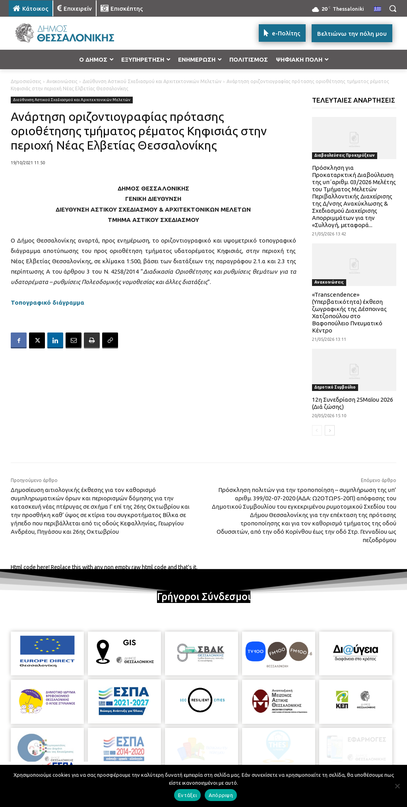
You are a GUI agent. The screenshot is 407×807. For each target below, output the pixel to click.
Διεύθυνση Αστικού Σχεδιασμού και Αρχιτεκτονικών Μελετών (152, 81)
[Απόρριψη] (397, 786)
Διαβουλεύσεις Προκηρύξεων (344, 155)
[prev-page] (317, 430)
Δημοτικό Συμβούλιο (335, 387)
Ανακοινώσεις (62, 81)
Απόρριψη (221, 795)
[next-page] (330, 430)
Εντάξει (187, 795)
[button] (392, 8)
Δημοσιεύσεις (26, 81)
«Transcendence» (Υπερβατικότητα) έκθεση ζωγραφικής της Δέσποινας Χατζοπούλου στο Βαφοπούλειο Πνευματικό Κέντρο (349, 312)
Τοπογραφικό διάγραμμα (47, 302)
